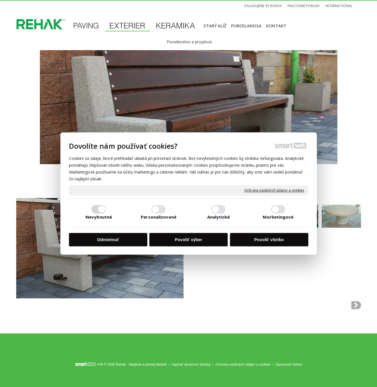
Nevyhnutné (98, 217)
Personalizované (158, 217)
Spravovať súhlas (289, 364)
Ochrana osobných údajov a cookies (274, 190)
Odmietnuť (108, 239)
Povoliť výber (188, 239)
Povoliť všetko (269, 239)
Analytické (218, 217)
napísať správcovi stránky (191, 364)
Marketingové (278, 217)
